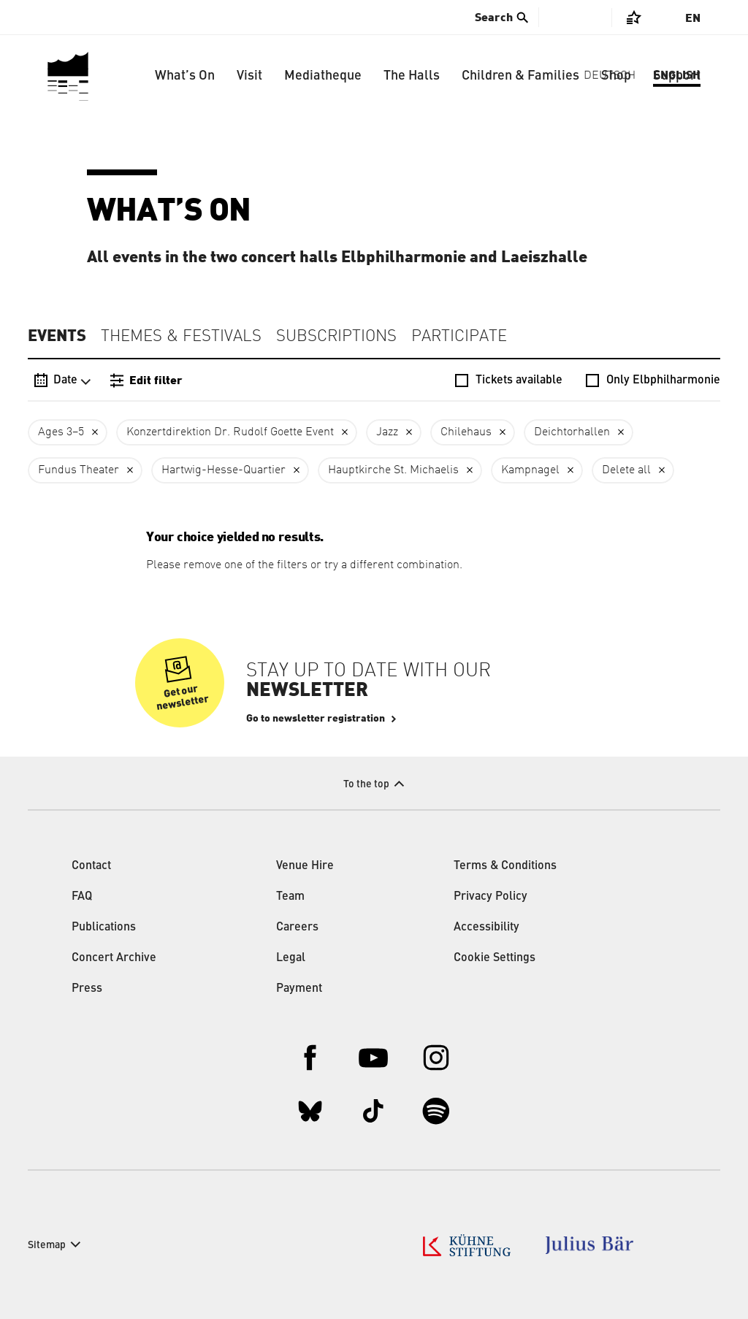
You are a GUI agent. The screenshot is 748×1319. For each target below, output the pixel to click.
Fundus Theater (78, 470)
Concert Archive (114, 958)
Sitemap (47, 1245)
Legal (290, 958)
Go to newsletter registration (315, 719)
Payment (299, 989)
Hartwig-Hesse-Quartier (223, 470)
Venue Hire (305, 866)
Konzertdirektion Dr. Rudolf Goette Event (230, 432)
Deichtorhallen (572, 432)
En (693, 18)
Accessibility (486, 927)
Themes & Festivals (181, 337)
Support (677, 76)
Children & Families (520, 76)
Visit (249, 76)
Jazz (387, 432)
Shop (616, 76)
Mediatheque (323, 76)
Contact (91, 866)
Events (57, 336)
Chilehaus (466, 432)
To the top (366, 784)
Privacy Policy (490, 897)
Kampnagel (530, 470)
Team (290, 897)
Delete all (626, 470)
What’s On (185, 76)
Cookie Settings (494, 958)
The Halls (411, 76)
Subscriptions (336, 337)
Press (87, 989)
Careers (297, 927)
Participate (459, 337)
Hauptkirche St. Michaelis (393, 470)
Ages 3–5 (61, 432)
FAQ (82, 897)
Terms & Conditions (505, 866)
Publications (104, 927)
